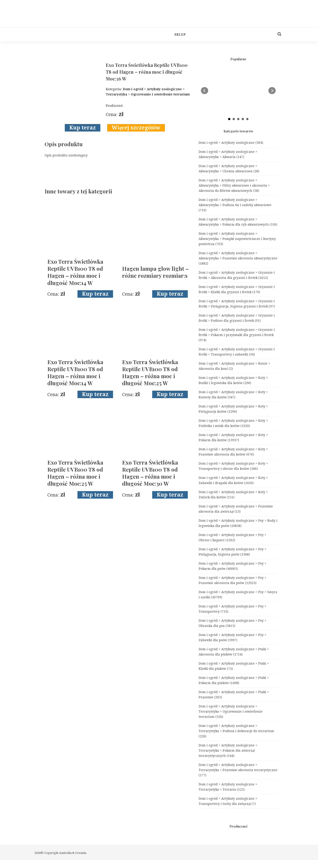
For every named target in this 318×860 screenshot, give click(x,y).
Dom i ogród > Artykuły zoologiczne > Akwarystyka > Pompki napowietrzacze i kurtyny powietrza (237, 239)
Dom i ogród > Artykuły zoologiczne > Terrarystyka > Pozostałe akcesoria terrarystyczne (238, 770)
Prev (204, 90)
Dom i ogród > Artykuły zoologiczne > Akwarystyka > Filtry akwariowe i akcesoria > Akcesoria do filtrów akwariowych (234, 185)
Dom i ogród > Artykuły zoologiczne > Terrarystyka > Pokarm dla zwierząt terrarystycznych (228, 750)
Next (272, 90)
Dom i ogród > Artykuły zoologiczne (231, 142)
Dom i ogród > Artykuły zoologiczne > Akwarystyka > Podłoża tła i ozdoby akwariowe (235, 205)
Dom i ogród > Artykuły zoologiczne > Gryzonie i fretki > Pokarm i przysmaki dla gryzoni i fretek (237, 335)
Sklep (180, 34)
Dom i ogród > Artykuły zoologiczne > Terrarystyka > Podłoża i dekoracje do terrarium (236, 731)
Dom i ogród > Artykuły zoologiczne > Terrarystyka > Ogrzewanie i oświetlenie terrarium (231, 711)
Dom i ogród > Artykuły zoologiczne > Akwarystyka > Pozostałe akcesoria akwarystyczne (238, 258)
